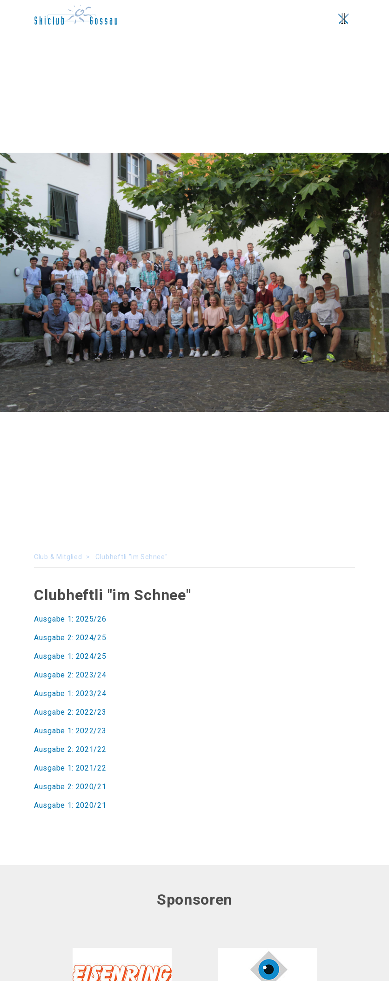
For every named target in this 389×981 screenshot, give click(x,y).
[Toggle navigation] (343, 19)
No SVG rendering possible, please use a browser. (76, 15)
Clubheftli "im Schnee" (131, 557)
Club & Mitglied (58, 557)
